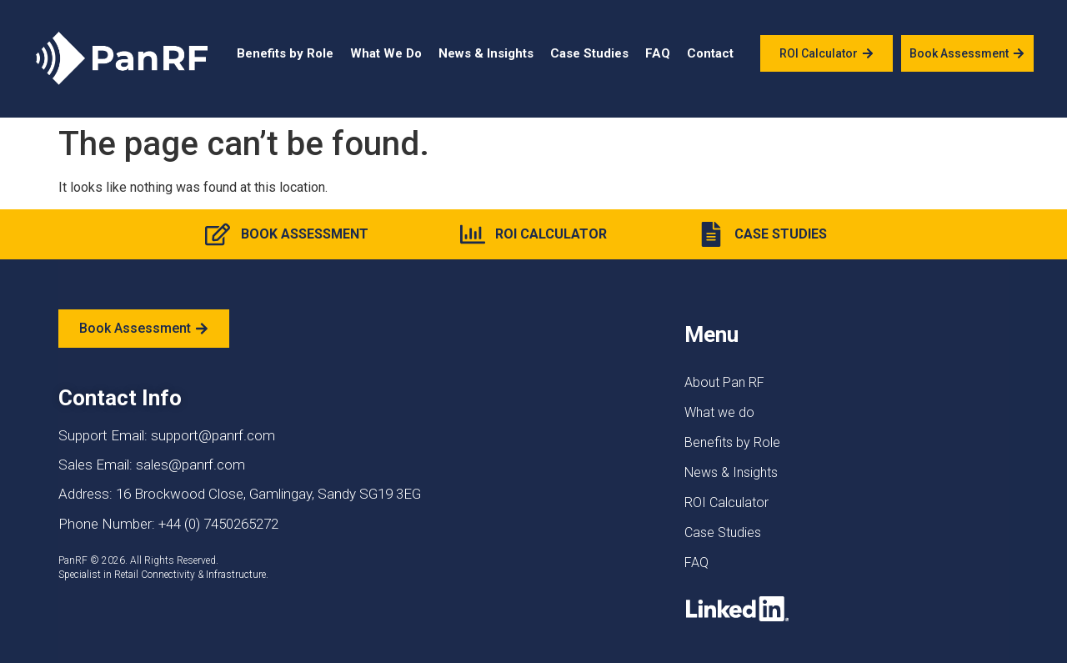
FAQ (657, 53)
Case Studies (589, 53)
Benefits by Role (285, 53)
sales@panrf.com (190, 464)
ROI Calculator (726, 502)
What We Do (386, 53)
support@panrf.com (213, 435)
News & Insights (486, 53)
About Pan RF (724, 382)
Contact (710, 53)
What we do (719, 412)
